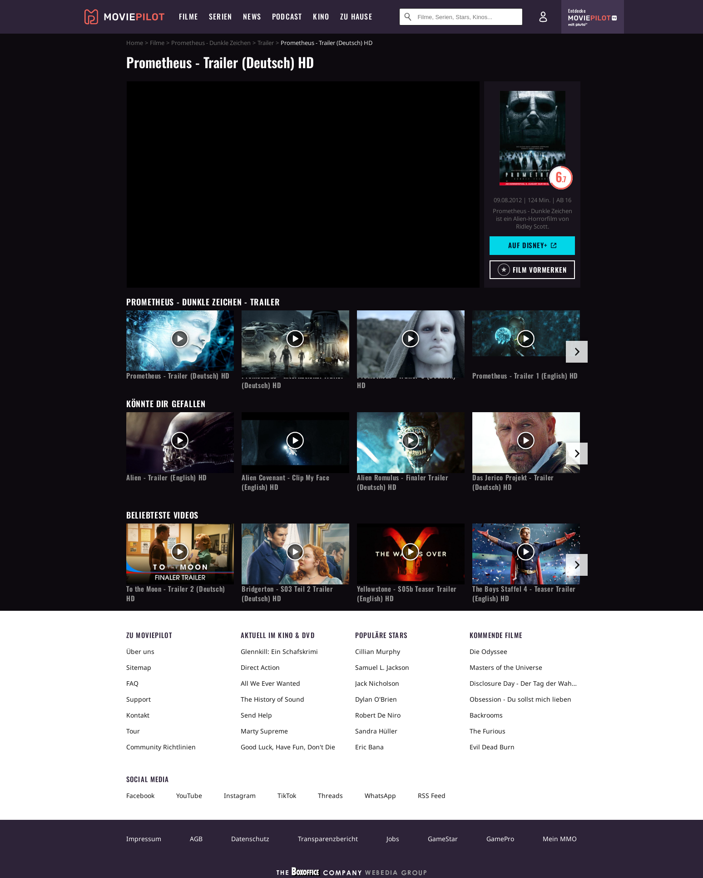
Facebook (140, 795)
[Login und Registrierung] (543, 16)
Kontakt (137, 715)
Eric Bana (369, 747)
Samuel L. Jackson (382, 667)
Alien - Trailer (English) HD (166, 477)
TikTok (286, 795)
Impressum (143, 838)
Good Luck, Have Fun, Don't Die (288, 747)
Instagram (240, 795)
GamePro (500, 838)
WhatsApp (380, 795)
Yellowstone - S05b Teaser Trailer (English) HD (407, 593)
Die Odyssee (488, 651)
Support (138, 699)
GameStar (443, 838)
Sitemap (138, 667)
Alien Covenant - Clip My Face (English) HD (285, 482)
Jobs (392, 838)
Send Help (256, 715)
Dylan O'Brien (376, 699)
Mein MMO (560, 838)
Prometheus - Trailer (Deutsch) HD (178, 375)
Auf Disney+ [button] (532, 245)
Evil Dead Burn (492, 747)
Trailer (265, 43)
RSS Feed (432, 795)
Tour (133, 731)
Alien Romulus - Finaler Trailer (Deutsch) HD (403, 482)
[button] (532, 269)
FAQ (132, 683)
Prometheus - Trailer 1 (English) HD (525, 375)
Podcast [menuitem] (287, 16)
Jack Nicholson (377, 683)
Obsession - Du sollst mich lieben (520, 699)
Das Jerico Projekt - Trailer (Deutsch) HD (513, 482)
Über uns (140, 651)
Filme (157, 43)
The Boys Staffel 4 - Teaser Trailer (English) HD (524, 593)
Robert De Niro (378, 715)
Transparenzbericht (328, 838)
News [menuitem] (252, 16)
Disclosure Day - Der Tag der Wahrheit (523, 683)
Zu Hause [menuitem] (356, 16)
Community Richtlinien (161, 747)
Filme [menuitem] (188, 16)
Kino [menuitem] (321, 16)
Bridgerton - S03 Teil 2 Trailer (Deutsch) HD (287, 593)
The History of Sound (272, 699)
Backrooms (486, 715)
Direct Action (260, 667)
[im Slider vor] (577, 352)
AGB (196, 838)
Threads (330, 795)
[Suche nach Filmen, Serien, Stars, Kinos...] (461, 16)
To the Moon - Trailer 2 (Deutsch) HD (175, 593)
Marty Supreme (264, 731)
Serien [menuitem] (220, 16)
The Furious (487, 731)
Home (134, 43)
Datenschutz (250, 838)
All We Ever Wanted (270, 683)
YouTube (189, 795)
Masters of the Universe (506, 667)
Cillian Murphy (377, 651)
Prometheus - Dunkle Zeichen (211, 43)
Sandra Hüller (376, 731)
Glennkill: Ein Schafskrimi (279, 651)
